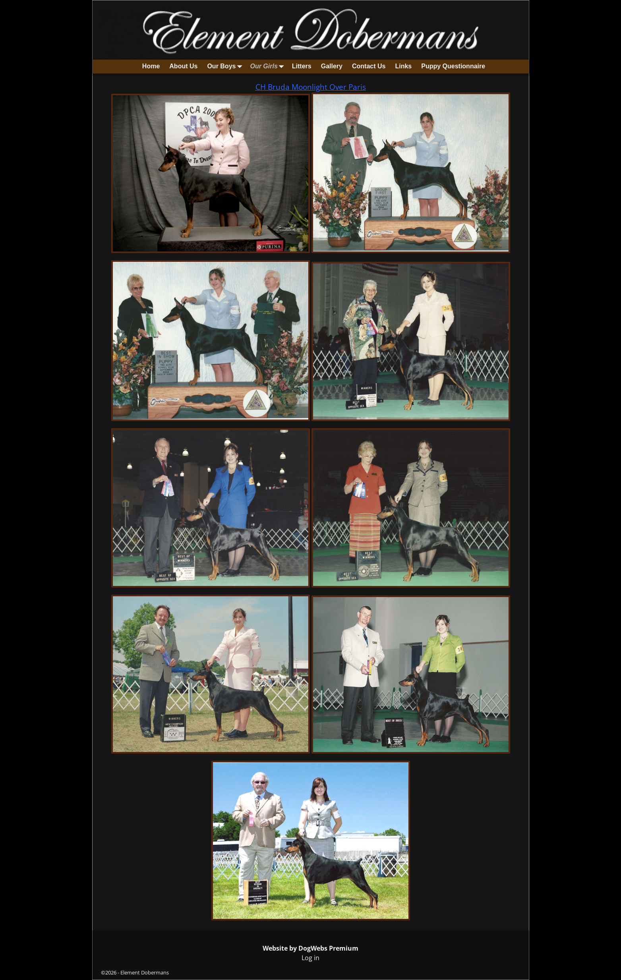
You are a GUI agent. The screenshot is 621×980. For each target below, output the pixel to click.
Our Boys (226, 66)
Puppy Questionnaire (453, 66)
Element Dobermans (144, 972)
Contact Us (368, 66)
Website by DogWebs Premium (310, 948)
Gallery (331, 66)
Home (151, 66)
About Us (183, 66)
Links (403, 66)
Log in (310, 957)
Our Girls (268, 66)
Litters (301, 66)
